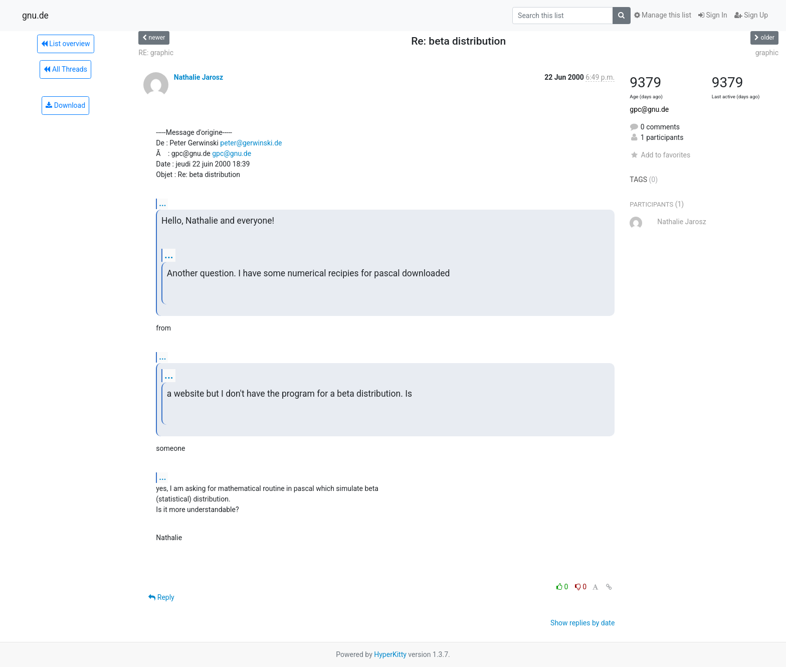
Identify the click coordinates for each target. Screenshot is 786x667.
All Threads (65, 69)
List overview (65, 44)
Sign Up (751, 15)
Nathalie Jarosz (198, 77)
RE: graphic (155, 53)
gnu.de (35, 16)
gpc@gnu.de (231, 153)
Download (65, 105)
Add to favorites (660, 155)
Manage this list (662, 15)
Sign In (712, 15)
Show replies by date (582, 623)
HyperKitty (390, 654)
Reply (161, 597)
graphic (766, 53)
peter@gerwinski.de (251, 143)
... (162, 203)
